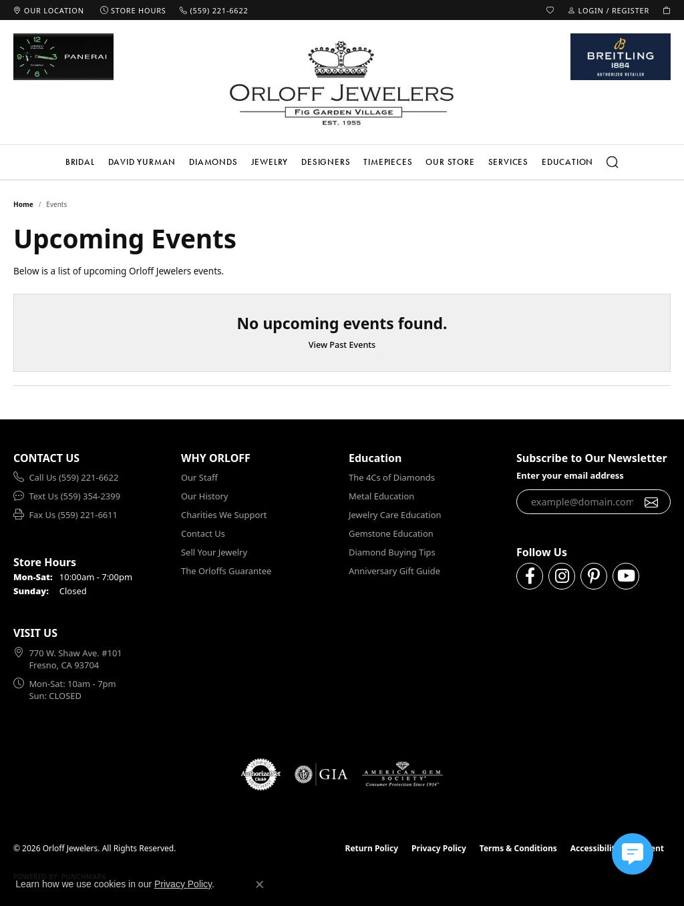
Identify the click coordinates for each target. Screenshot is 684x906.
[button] (550, 10)
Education (567, 162)
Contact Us (203, 533)
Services (508, 162)
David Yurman (142, 162)
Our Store (449, 162)
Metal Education (381, 496)
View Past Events (342, 345)
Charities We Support (224, 515)
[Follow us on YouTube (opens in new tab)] (626, 576)
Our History (204, 496)
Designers (325, 162)
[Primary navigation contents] (342, 162)
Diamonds (213, 162)
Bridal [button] (80, 162)
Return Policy (372, 848)
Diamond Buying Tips (392, 552)
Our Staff (199, 477)
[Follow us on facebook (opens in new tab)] (529, 576)
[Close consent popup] (260, 885)
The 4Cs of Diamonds (392, 477)
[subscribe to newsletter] (651, 502)
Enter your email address (570, 475)
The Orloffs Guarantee (226, 571)
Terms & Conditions (518, 848)
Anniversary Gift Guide (394, 571)
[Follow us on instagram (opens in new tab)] (561, 576)
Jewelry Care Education (395, 515)
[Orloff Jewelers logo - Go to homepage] (342, 82)
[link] (48, 10)
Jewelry (270, 162)
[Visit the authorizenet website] (261, 774)
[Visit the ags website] (402, 774)
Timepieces (387, 162)
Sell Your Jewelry (214, 552)
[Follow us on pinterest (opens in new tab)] (593, 576)
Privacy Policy (438, 848)
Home (23, 204)
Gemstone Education (391, 533)
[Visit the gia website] (321, 774)
